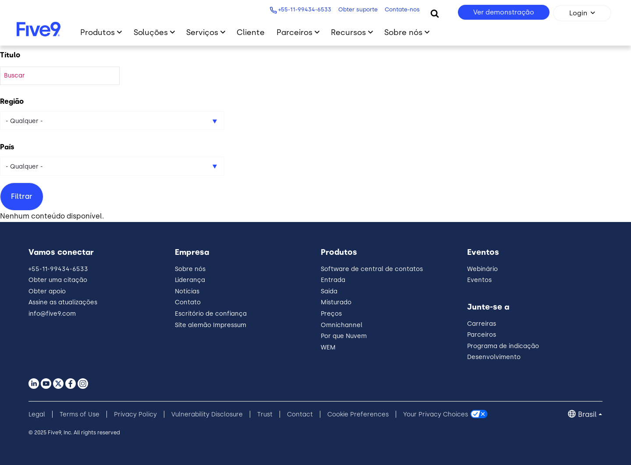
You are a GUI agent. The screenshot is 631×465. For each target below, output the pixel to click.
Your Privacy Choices (435, 414)
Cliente (251, 32)
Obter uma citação (57, 280)
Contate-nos (401, 9)
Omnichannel (341, 325)
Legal (36, 414)
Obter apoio (47, 291)
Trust (265, 414)
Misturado (336, 302)
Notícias (187, 291)
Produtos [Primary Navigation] (97, 32)
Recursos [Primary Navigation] (348, 32)
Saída (329, 291)
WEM (328, 347)
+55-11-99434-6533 (303, 9)
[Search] (434, 13)
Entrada (333, 280)
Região (12, 101)
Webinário (482, 269)
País (7, 147)
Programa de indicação (503, 346)
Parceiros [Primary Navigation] (294, 32)
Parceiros (481, 334)
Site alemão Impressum (210, 325)
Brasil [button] (587, 414)
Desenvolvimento (494, 357)
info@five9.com (52, 313)
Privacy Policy (135, 414)
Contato (188, 302)
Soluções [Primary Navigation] (151, 32)
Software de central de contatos (372, 269)
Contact (300, 414)
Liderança (190, 280)
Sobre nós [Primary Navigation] (403, 32)
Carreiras (481, 324)
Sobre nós (190, 269)
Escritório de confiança (211, 313)
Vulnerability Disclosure (207, 414)
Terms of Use (79, 414)
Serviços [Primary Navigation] (202, 32)
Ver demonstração (503, 12)
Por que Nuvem (344, 336)
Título (10, 55)
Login (578, 13)
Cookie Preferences (358, 414)
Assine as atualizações (62, 302)
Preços (331, 313)
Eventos (479, 280)
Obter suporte (357, 9)
